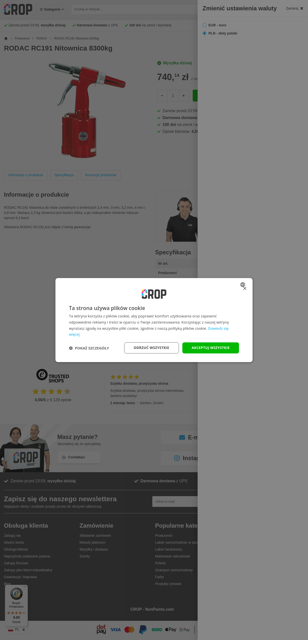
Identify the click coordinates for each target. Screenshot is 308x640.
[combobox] (243, 284)
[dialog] (154, 320)
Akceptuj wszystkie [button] (211, 347)
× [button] (244, 289)
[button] (89, 348)
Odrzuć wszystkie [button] (151, 347)
